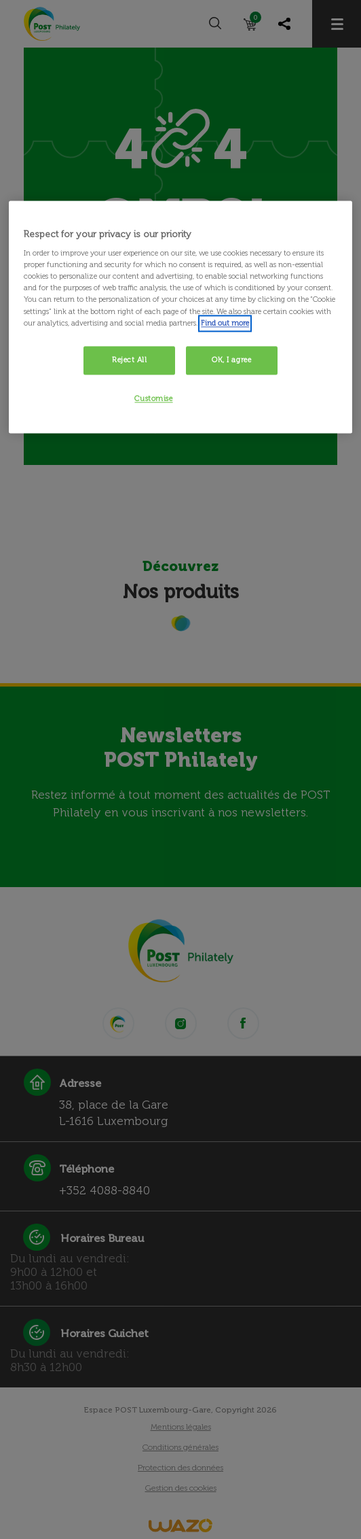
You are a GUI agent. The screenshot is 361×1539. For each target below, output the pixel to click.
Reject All (129, 359)
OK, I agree (231, 359)
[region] (180, 317)
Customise (153, 398)
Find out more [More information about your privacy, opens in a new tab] (225, 323)
